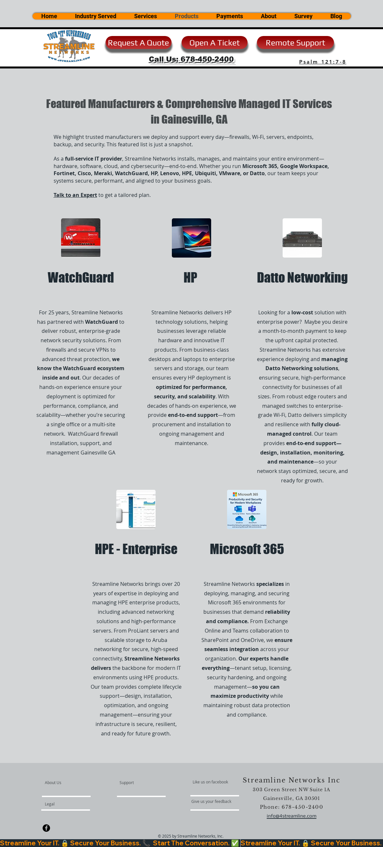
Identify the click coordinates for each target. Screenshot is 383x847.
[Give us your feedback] (214, 801)
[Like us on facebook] (212, 782)
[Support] (135, 782)
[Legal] (70, 804)
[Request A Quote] (139, 42)
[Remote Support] (295, 42)
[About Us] (70, 782)
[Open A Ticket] (215, 42)
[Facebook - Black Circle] (46, 828)
